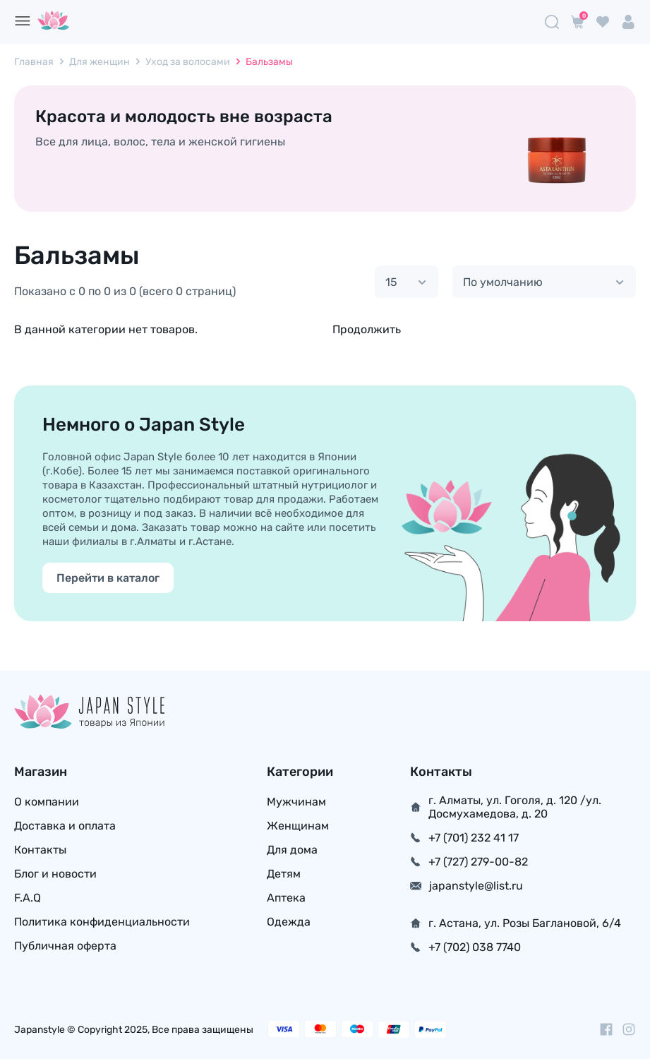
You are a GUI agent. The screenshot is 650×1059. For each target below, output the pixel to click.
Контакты (40, 849)
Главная (34, 62)
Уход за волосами (187, 62)
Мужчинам (296, 801)
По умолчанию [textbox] (503, 282)
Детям (284, 873)
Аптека (286, 897)
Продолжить (366, 329)
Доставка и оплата (65, 825)
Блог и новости (55, 873)
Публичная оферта (65, 945)
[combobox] (406, 281)
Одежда (289, 921)
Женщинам (298, 825)
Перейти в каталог (108, 578)
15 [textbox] (391, 282)
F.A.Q (27, 897)
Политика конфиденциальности (102, 921)
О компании (46, 801)
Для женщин (99, 62)
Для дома (292, 849)
